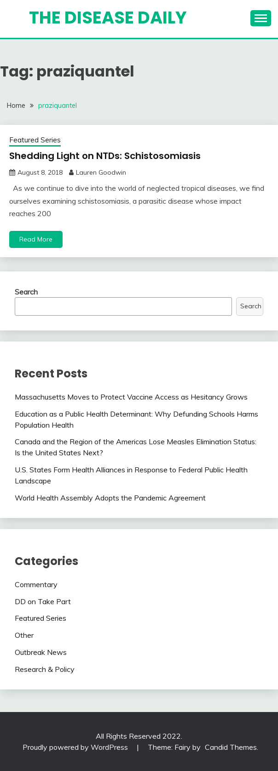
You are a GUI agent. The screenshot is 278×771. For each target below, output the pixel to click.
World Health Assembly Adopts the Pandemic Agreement (110, 497)
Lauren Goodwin (101, 172)
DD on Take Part (43, 601)
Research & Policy (45, 669)
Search (26, 291)
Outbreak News (41, 652)
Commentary (36, 584)
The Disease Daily (108, 17)
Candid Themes (231, 747)
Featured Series (35, 139)
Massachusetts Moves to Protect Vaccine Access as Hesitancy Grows (131, 396)
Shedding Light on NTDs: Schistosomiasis (105, 155)
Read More (35, 239)
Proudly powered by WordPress (76, 747)
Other (24, 635)
